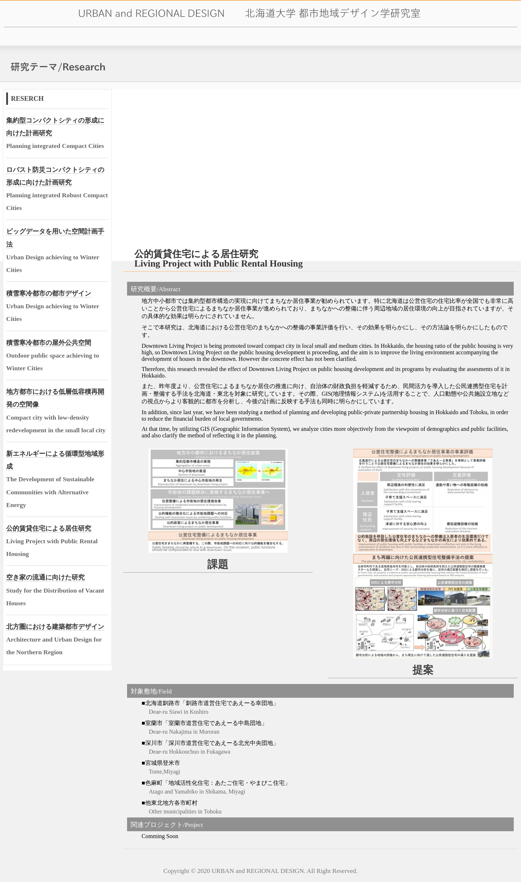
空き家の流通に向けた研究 (45, 577)
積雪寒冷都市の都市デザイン (48, 293)
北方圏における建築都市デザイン (55, 626)
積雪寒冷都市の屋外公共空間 (48, 342)
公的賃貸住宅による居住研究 (48, 528)
